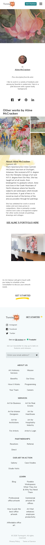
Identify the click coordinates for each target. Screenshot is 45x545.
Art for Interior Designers (14, 413)
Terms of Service (29, 541)
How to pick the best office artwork (14, 512)
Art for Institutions (14, 421)
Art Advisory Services (14, 371)
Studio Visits (14, 468)
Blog (14, 481)
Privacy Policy (14, 541)
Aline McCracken (22, 69)
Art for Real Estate (30, 404)
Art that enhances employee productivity (30, 513)
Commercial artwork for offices (30, 501)
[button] (40, 4)
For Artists (14, 431)
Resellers (14, 444)
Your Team (13, 390)
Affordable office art (14, 524)
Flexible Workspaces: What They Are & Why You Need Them (30, 487)
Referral (30, 444)
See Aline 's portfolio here (22, 222)
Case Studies (30, 463)
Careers (30, 390)
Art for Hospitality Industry (30, 423)
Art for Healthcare (30, 413)
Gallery (14, 463)
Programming (30, 384)
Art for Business (14, 403)
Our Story (30, 378)
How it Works (14, 384)
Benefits (14, 378)
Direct (14, 449)
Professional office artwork (14, 499)
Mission (30, 370)
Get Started (31, 4)
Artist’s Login (30, 431)
